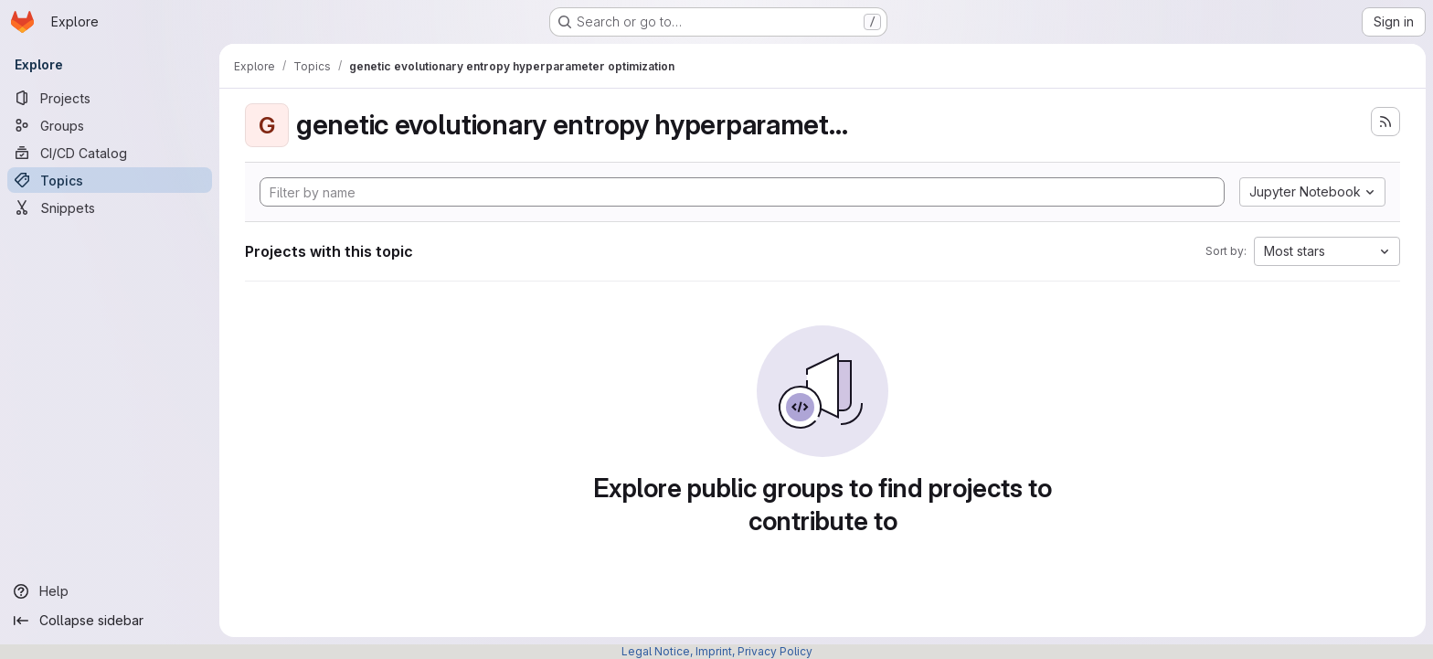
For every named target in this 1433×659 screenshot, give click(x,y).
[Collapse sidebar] (109, 620)
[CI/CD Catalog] (109, 152)
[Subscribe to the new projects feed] (1385, 121)
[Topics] (109, 180)
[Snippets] (109, 207)
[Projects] (109, 98)
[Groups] (109, 125)
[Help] (109, 591)
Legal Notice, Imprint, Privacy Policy (716, 651)
